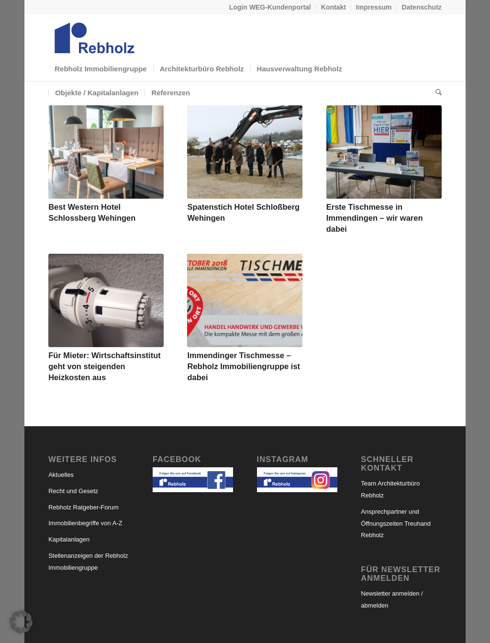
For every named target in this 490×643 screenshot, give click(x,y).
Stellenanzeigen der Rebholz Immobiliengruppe (88, 561)
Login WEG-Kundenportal (270, 7)
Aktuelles (61, 474)
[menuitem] (270, 7)
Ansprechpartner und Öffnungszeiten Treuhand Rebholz (396, 523)
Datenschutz (422, 7)
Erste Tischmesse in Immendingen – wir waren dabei (374, 218)
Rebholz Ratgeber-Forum (83, 507)
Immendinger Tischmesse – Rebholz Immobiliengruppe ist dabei (243, 366)
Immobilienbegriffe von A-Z (85, 523)
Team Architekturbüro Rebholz (390, 489)
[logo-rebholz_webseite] (95, 35)
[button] (21, 622)
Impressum (374, 7)
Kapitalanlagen (68, 539)
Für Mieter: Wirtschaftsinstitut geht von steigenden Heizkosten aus (104, 366)
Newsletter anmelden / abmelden (392, 599)
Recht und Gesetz (73, 491)
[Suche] (435, 93)
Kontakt (333, 7)
